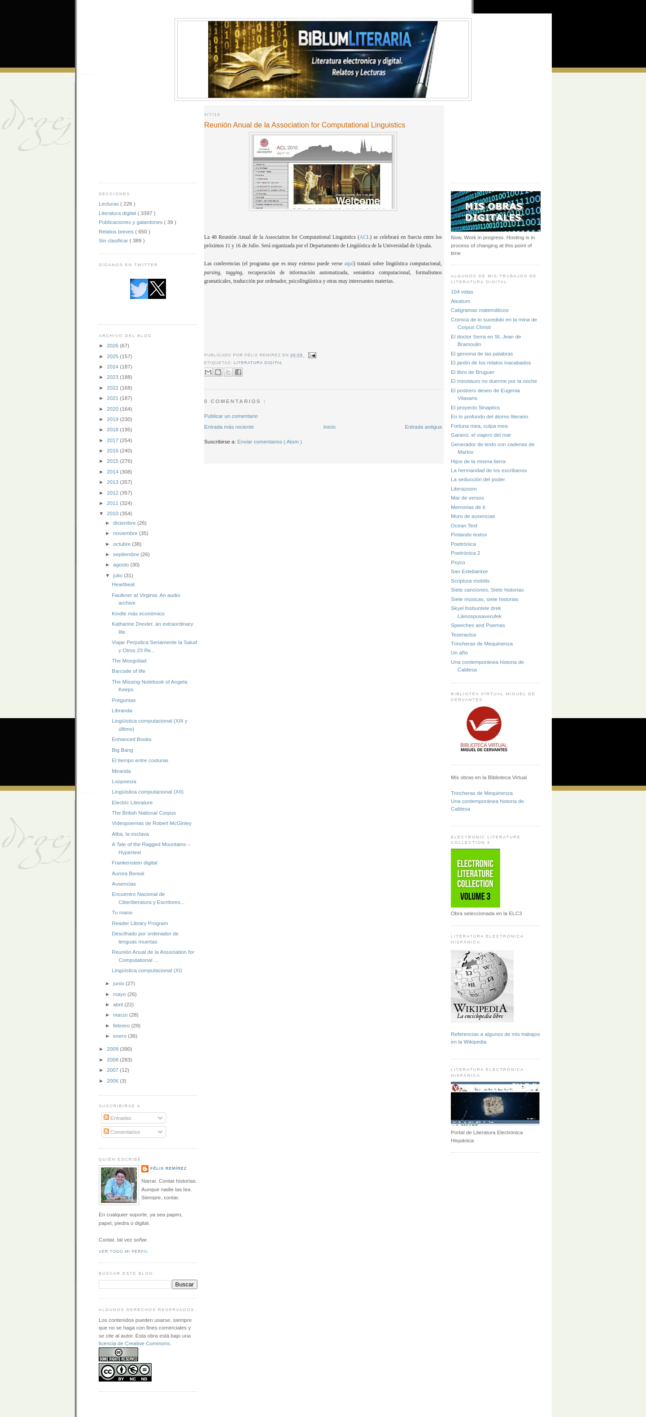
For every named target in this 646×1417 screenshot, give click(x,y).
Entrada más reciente (229, 427)
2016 (113, 450)
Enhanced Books (131, 739)
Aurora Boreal (128, 873)
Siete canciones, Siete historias (487, 589)
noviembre (126, 533)
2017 (113, 440)
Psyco (458, 562)
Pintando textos (469, 534)
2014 (113, 471)
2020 (113, 409)
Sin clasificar (114, 240)
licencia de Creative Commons (134, 1343)
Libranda (122, 710)
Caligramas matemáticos (480, 310)
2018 (113, 429)
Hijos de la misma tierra (478, 461)
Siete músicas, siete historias (485, 599)
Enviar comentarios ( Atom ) (269, 441)
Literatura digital (118, 213)
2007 (113, 1070)
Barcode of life (128, 671)
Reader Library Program (140, 923)
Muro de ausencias (473, 516)
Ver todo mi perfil (123, 1251)
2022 (113, 387)
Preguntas (123, 700)
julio (118, 575)
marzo (121, 1015)
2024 (113, 366)
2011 (113, 503)
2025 (113, 356)
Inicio (329, 427)
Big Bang (122, 750)
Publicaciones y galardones (131, 222)
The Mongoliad (129, 660)
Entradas (117, 1118)
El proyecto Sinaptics (475, 407)
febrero (122, 1025)
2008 (113, 1059)
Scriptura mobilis (470, 580)
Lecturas (109, 203)
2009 (113, 1049)
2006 (113, 1081)
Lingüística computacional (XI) (147, 970)
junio (119, 983)
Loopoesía (124, 781)
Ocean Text (464, 525)
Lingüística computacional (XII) (147, 791)
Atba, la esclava (130, 834)
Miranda (121, 771)
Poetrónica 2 (465, 553)
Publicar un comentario (231, 416)
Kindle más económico (138, 613)
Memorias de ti (468, 507)
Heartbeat (123, 584)
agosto (121, 564)
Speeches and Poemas (478, 625)
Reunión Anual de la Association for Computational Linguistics (304, 125)
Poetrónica (463, 544)
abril (118, 1004)
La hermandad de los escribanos (489, 470)
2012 (113, 493)
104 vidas (462, 291)
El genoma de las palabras (482, 353)
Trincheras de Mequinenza (482, 643)
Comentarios (122, 1132)
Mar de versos (467, 497)
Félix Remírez (168, 1168)
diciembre (125, 523)
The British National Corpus (144, 813)
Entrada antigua (423, 427)
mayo (120, 994)
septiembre (126, 554)
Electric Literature (132, 802)
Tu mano (122, 912)
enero (120, 1036)
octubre (122, 544)
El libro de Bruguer (472, 372)
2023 (113, 377)
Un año (459, 652)
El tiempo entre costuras (140, 760)
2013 (113, 482)
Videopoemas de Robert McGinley (152, 823)
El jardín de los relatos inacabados (491, 362)
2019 (113, 419)
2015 (113, 461)
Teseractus (463, 634)
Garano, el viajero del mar (481, 435)
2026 (113, 345)
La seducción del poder (478, 479)
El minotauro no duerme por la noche (494, 381)
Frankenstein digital (134, 862)
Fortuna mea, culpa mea (479, 426)
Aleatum (460, 301)
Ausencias (124, 883)
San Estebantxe (469, 571)
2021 (113, 398)
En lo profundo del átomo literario (489, 416)
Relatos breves (117, 231)
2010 (113, 513)
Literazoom (464, 488)
